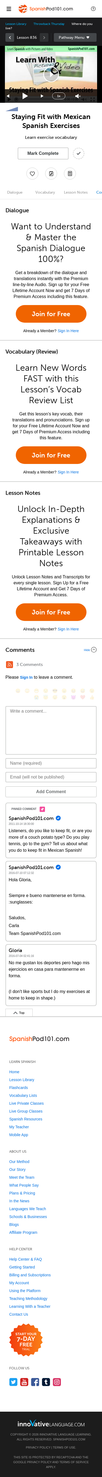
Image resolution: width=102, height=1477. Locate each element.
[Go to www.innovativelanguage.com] (51, 1423)
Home (14, 1072)
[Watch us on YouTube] (24, 1382)
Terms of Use (64, 1447)
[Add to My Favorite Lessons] (32, 174)
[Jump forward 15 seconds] (42, 96)
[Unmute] (78, 96)
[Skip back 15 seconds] (8, 96)
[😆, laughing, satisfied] (73, 691)
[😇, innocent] (45, 697)
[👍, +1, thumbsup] (92, 697)
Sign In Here (68, 331)
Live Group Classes (25, 1111)
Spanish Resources (25, 1119)
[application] (51, 74)
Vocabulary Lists (23, 1095)
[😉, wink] (92, 691)
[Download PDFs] (70, 174)
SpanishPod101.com (69, 1439)
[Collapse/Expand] (51, 649)
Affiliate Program (23, 1232)
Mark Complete (43, 153)
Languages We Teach (27, 1209)
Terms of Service (74, 1462)
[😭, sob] (36, 697)
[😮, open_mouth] (64, 697)
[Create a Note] (51, 174)
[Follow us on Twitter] (13, 1382)
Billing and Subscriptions (30, 1275)
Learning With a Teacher (30, 1306)
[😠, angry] (64, 691)
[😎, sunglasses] (55, 691)
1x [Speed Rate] (58, 96)
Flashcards (18, 1087)
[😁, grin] (36, 691)
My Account (19, 1283)
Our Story (17, 1169)
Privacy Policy (38, 1447)
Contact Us (18, 1314)
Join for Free (51, 314)
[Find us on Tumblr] (46, 1382)
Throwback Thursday (48, 24)
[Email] (51, 777)
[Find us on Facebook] (35, 1382)
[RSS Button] (9, 665)
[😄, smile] (18, 691)
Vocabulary (45, 192)
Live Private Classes (26, 1103)
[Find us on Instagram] (57, 1382)
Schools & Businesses (28, 1217)
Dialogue (15, 192)
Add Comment (51, 791)
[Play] (25, 96)
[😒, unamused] (45, 691)
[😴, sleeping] (55, 697)
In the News (19, 1201)
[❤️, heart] (82, 697)
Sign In (26, 677)
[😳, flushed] (27, 691)
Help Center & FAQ (25, 1259)
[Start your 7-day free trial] (26, 1340)
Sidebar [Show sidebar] (75, 37)
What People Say (24, 1185)
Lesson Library (15, 24)
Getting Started (22, 1267)
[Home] (46, 12)
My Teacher (19, 1127)
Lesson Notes (76, 192)
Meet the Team (21, 1177)
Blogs (14, 1224)
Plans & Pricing (22, 1193)
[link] (9, 37)
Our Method (19, 1161)
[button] (93, 8)
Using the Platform (25, 1291)
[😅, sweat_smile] (82, 691)
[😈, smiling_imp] (73, 697)
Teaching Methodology (28, 1298)
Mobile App (18, 1135)
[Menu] (8, 8)
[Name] (51, 763)
